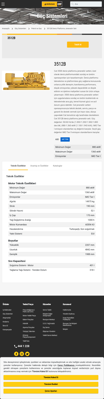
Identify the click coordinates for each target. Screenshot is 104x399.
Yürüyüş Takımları (29, 331)
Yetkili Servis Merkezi (50, 335)
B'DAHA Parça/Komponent (29, 336)
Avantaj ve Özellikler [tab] (39, 166)
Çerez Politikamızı (67, 365)
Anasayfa (5, 28)
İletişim (65, 329)
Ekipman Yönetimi (49, 331)
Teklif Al (77, 44)
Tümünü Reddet (51, 384)
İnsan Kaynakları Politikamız (68, 319)
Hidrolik (25, 323)
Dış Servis (46, 327)
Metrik (65, 139)
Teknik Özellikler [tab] (18, 166)
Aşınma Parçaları (28, 327)
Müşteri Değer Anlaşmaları (47, 315)
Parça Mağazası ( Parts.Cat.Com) (29, 311)
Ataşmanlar (7, 318)
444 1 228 (23, 346)
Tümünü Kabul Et (51, 377)
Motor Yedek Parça (29, 316)
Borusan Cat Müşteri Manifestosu (70, 324)
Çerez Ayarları (51, 391)
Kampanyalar (7, 330)
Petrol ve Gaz (36, 28)
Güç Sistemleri (20, 28)
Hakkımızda (67, 310)
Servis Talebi (47, 310)
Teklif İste (26, 341)
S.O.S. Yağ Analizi (49, 323)
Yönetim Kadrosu (69, 314)
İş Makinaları (7, 310)
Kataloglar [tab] (57, 166)
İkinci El (5, 326)
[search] (86, 4)
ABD (57, 139)
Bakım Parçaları (28, 320)
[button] (47, 73)
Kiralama (6, 322)
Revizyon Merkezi (49, 320)
